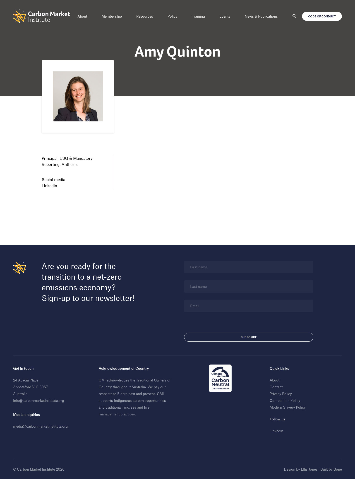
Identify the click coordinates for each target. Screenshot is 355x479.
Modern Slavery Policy (288, 407)
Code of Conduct (322, 16)
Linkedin (276, 431)
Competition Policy (285, 400)
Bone (337, 469)
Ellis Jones (309, 469)
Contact (276, 387)
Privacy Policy (281, 393)
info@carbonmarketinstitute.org (38, 400)
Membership (112, 16)
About (82, 16)
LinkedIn (49, 185)
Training (198, 16)
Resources (144, 16)
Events (224, 16)
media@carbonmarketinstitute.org (40, 426)
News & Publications (261, 16)
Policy (172, 16)
